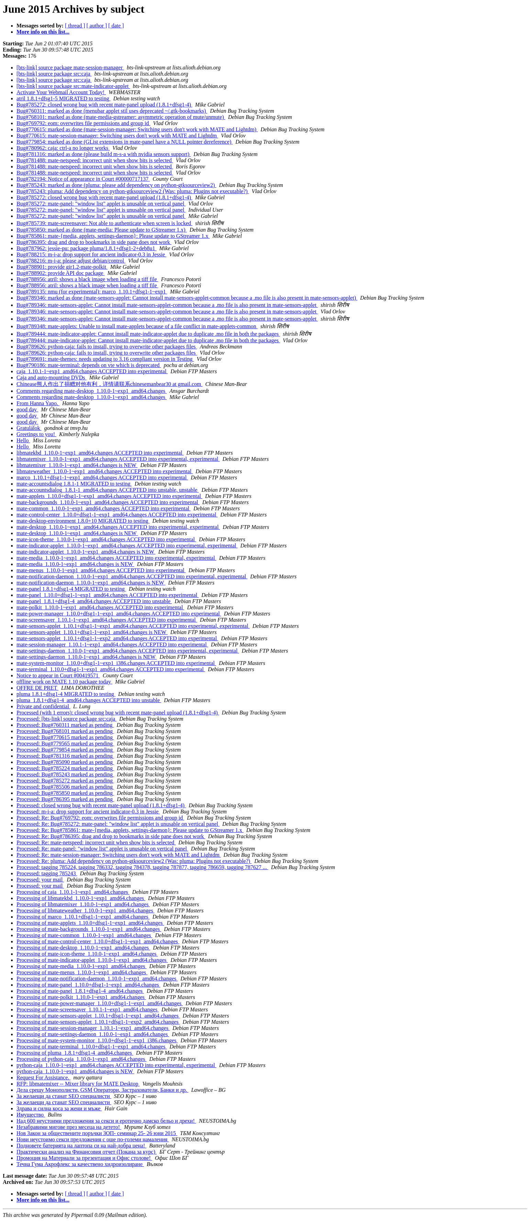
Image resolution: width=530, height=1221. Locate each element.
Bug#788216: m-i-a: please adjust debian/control (70, 261)
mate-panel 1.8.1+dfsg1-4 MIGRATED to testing (71, 589)
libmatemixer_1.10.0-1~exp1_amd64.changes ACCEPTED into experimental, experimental (118, 459)
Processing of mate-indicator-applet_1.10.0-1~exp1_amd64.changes (92, 960)
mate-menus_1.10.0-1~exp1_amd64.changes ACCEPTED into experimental (101, 570)
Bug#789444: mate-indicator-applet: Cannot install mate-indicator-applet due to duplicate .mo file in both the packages (148, 334)
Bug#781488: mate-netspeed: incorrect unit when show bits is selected (94, 160)
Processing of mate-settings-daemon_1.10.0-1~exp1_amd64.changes (92, 1034)
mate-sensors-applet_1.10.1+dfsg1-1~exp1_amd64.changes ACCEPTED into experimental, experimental (133, 626)
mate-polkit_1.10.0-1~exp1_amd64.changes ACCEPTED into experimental (100, 607)
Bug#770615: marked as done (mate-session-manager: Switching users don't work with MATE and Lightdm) (137, 129)
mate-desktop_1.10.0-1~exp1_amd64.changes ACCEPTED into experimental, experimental (118, 527)
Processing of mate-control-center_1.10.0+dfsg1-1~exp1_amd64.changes (97, 941)
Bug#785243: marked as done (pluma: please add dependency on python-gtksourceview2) (116, 185)
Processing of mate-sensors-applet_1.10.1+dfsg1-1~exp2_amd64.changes (98, 1022)
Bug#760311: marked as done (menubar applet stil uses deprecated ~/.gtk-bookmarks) (111, 111)
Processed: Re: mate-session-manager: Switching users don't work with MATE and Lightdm (118, 855)
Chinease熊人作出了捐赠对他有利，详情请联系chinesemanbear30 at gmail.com (109, 384)
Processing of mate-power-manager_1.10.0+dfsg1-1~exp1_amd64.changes (99, 1003)
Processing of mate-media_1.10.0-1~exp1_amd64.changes (81, 966)
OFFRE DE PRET (37, 688)
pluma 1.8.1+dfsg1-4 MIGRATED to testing (65, 694)
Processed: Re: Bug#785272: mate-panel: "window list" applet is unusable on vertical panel (118, 824)
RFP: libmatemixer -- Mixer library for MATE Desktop (78, 1084)
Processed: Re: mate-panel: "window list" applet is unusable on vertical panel (102, 849)
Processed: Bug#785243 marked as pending (65, 774)
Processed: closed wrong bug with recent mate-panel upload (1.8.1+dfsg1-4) (101, 805)
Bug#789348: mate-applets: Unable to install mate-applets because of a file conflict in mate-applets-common (137, 326)
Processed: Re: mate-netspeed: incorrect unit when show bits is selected (96, 842)
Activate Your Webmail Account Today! (61, 92)
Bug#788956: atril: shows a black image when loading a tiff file (87, 279)
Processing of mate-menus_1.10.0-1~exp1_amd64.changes (81, 972)
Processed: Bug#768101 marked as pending (65, 731)
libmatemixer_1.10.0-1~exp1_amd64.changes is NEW (76, 465)
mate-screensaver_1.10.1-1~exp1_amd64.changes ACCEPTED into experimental (106, 620)
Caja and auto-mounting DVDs (51, 377)
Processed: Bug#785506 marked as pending (65, 787)
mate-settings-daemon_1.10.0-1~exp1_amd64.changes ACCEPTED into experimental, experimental (127, 651)
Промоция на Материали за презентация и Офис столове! (84, 1158)
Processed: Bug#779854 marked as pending (65, 750)
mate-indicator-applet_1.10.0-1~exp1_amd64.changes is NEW (85, 552)
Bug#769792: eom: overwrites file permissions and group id (83, 123)
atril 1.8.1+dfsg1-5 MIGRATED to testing (63, 98)
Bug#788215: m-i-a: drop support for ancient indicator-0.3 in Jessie (91, 254)
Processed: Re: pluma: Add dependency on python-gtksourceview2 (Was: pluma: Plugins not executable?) (134, 861)
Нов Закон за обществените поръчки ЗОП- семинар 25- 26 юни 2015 (96, 1133)
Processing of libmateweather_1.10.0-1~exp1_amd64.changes (85, 910)
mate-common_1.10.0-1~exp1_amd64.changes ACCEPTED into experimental (103, 508)
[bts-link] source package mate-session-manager (70, 67)
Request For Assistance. (43, 1077)
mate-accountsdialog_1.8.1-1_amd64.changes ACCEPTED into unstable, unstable (107, 490)
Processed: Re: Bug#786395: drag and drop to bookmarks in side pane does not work (110, 836)
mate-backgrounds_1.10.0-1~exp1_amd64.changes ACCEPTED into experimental (108, 502)
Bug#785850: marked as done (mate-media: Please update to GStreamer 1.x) (101, 230)
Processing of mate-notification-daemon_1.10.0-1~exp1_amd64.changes (97, 978)
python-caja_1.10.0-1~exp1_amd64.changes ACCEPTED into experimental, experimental (116, 1065)
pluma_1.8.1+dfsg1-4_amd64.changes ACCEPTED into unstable (88, 700)
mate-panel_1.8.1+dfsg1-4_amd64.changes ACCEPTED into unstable (94, 601)
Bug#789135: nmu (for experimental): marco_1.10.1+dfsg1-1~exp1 (91, 292)
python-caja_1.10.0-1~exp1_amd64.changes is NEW (75, 1071)
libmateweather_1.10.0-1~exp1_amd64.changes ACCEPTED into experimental (104, 471)
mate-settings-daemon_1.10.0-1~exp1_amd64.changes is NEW (86, 657)
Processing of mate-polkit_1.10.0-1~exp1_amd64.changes (81, 997)
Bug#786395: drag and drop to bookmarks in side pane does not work (94, 242)
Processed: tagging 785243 (46, 873)
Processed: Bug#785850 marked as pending (65, 793)
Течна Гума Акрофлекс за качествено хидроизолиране (80, 1164)
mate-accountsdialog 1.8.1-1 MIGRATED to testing (74, 484)
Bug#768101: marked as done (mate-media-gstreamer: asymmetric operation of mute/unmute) (120, 117)
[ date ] (116, 26)
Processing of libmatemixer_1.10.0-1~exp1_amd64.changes (83, 904)
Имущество (30, 1115)
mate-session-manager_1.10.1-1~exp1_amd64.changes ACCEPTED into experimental (112, 644)
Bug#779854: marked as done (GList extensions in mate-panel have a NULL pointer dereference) (124, 142)
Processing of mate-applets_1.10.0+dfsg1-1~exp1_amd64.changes (90, 923)
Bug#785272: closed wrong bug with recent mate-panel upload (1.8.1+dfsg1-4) (104, 105)
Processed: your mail (40, 880)
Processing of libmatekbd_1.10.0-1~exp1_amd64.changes (80, 898)
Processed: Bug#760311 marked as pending (65, 725)
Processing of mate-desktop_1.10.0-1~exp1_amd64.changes (83, 948)
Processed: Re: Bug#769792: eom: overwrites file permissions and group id (100, 818)
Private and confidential (43, 706)
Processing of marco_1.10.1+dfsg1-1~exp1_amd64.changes (83, 917)
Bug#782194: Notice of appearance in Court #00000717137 (83, 179)
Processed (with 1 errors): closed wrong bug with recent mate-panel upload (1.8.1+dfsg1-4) (117, 712)
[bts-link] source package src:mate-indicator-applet (73, 86)
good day (27, 409)
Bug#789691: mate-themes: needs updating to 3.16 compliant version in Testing (105, 359)
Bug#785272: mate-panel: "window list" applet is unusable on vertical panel (101, 204)
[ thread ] (75, 26)
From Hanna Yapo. (37, 403)
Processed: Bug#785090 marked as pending (65, 762)
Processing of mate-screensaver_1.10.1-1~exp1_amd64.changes (87, 1009)
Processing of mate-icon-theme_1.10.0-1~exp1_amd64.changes (87, 954)
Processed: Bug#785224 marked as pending (65, 768)
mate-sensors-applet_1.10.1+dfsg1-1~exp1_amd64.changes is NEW (92, 632)
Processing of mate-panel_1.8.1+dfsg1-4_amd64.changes (80, 991)
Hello (23, 440)
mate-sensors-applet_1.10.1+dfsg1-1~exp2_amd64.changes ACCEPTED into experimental (117, 638)
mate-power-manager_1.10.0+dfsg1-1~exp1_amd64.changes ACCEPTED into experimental (118, 614)
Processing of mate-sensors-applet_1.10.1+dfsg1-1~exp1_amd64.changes (98, 1016)
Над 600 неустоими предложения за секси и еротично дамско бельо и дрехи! (106, 1121)
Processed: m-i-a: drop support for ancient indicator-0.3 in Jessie (88, 811)
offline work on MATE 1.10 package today (64, 682)
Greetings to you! (36, 434)
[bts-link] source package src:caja (54, 74)
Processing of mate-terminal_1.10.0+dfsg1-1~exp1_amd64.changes (91, 1047)
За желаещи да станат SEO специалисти (63, 1096)
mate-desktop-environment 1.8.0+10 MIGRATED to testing (83, 521)
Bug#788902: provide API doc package (60, 273)
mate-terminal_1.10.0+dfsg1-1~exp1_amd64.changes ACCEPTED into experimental (110, 669)
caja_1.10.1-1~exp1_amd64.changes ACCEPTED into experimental (92, 371)
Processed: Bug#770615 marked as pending (65, 737)
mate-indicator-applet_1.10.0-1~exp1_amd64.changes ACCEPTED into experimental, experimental (127, 545)
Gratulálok (28, 428)
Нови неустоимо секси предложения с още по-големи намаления (92, 1139)
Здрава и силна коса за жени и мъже (59, 1108)
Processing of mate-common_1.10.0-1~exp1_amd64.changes (84, 935)
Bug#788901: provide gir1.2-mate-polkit (62, 267)
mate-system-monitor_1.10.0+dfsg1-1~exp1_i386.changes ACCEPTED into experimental (116, 663)
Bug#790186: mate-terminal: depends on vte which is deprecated (88, 365)
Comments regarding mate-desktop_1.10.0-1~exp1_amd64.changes (91, 391)
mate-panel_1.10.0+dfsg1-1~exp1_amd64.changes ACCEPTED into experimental (107, 595)
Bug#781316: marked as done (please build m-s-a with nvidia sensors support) (103, 154)
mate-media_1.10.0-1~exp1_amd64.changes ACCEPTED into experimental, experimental (116, 558)
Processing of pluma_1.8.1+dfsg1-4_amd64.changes (74, 1053)
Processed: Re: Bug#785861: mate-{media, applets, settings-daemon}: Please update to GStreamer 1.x (130, 830)
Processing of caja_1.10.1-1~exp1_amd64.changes (73, 892)
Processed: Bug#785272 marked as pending (65, 781)
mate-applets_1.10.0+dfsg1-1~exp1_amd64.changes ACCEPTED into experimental (109, 496)
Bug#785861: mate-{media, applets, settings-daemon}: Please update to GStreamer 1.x (113, 236)
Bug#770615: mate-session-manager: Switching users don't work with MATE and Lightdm (117, 135)
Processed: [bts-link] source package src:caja (66, 719)
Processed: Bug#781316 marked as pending (65, 756)
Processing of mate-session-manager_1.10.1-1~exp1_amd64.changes (93, 1028)
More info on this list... (42, 32)
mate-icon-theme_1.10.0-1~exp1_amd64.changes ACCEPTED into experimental (106, 539)
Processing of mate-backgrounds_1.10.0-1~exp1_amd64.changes (88, 929)
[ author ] (97, 26)
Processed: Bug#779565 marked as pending (65, 743)
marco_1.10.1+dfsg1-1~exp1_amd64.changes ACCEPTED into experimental (102, 477)
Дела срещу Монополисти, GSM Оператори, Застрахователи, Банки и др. (102, 1090)
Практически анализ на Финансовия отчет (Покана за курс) (86, 1152)
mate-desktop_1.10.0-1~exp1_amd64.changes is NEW (77, 533)
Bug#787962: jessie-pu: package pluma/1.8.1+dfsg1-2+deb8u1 (86, 248)
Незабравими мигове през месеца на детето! (68, 1127)
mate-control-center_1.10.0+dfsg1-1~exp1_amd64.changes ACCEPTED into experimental (117, 515)
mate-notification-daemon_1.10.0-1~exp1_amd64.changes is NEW (90, 583)
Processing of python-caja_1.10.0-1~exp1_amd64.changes (81, 1059)
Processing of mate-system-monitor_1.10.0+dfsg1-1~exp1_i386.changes (97, 1040)
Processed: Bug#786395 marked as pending (65, 799)
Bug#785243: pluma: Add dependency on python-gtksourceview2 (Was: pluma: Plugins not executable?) (132, 191)
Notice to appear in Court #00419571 (58, 675)
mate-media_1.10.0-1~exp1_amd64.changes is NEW (75, 564)
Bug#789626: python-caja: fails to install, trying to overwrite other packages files (106, 346)
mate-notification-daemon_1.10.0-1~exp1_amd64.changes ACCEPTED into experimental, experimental (131, 576)
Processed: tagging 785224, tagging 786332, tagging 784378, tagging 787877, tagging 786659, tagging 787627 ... (142, 867)
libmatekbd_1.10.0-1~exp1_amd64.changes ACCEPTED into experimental (100, 453)
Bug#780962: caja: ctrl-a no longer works (63, 148)
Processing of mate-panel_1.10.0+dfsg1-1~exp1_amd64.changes (88, 985)
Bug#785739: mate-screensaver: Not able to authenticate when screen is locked (104, 223)
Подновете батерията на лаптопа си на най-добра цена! (81, 1145)
